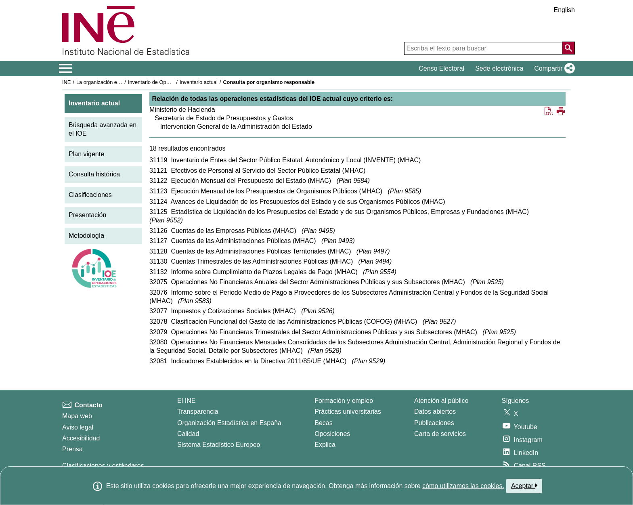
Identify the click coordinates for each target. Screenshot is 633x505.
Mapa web (77, 416)
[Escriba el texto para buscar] (483, 48)
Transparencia (197, 411)
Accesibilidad (81, 438)
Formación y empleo (343, 400)
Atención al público (441, 400)
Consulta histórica (94, 174)
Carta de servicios (440, 433)
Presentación (87, 215)
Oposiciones (332, 433)
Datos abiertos (435, 411)
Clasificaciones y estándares (103, 465)
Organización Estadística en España (229, 422)
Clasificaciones (90, 194)
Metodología (86, 235)
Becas (323, 422)
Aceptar (524, 485)
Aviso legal (77, 427)
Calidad (188, 433)
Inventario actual (199, 82)
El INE (186, 400)
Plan (353, 180)
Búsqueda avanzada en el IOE (102, 129)
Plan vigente (86, 154)
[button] (553, 68)
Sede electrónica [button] (499, 68)
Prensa (72, 449)
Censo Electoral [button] (441, 68)
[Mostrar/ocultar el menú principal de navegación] (65, 68)
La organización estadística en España (120, 82)
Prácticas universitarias (347, 411)
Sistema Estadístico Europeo (218, 444)
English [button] (564, 9)
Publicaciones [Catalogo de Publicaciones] (434, 422)
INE (66, 82)
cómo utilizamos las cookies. (463, 485)
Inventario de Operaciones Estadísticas (173, 82)
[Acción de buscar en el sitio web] (568, 48)
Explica (324, 444)
